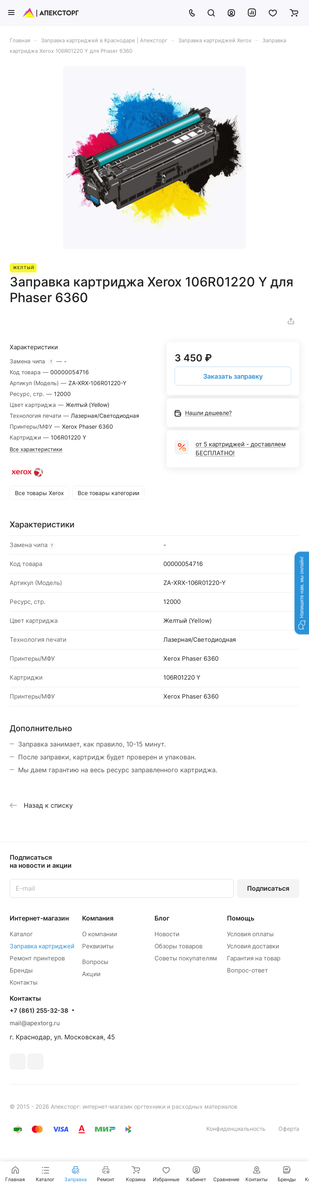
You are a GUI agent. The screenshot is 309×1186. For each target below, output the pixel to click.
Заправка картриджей (42, 946)
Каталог (21, 934)
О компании (99, 934)
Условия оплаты (250, 934)
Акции (91, 974)
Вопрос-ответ (247, 970)
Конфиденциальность (236, 1128)
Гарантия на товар (253, 958)
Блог (161, 918)
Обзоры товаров (178, 946)
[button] (302, 593)
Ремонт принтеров (37, 958)
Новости (166, 934)
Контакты (23, 982)
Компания (97, 918)
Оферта (288, 1128)
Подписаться (268, 888)
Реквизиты (97, 946)
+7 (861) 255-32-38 (39, 1010)
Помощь (240, 918)
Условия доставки (253, 946)
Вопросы (95, 962)
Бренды (21, 970)
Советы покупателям (185, 958)
